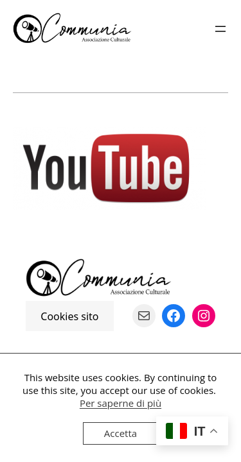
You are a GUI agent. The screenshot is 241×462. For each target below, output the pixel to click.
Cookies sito (69, 316)
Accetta (120, 433)
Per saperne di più (120, 403)
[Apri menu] (220, 29)
